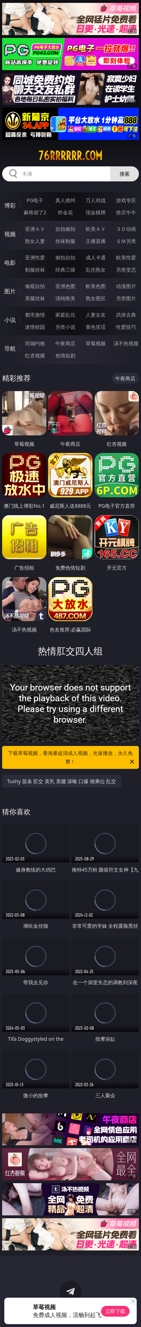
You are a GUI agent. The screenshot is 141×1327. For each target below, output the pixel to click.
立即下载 (115, 1311)
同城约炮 (35, 343)
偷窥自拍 (35, 286)
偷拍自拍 (65, 257)
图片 (10, 291)
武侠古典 (126, 314)
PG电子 (34, 200)
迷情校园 (35, 326)
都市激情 (35, 314)
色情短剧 (65, 355)
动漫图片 (126, 286)
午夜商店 (65, 343)
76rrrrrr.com (70, 155)
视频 (10, 234)
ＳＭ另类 (126, 241)
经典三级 (65, 269)
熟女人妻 (35, 241)
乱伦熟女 (96, 269)
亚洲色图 (65, 286)
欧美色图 (96, 286)
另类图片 (126, 298)
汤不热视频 (126, 343)
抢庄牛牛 (126, 212)
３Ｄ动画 (126, 228)
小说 (10, 320)
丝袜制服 (65, 241)
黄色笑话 (96, 326)
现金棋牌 (96, 212)
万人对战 (96, 200)
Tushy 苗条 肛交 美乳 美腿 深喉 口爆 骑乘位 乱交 (61, 781)
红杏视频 (35, 355)
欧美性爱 (126, 257)
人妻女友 (96, 314)
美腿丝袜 (35, 298)
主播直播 (96, 241)
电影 (10, 263)
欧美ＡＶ (96, 228)
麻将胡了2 (35, 212)
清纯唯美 (65, 298)
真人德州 (65, 200)
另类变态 (126, 269)
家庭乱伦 (65, 314)
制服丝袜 (35, 269)
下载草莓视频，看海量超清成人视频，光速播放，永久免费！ (71, 758)
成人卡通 (96, 257)
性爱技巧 (126, 326)
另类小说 (65, 326)
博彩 (10, 205)
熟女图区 (96, 298)
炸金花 (65, 212)
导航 (10, 348)
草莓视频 (96, 343)
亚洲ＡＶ (35, 228)
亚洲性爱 (35, 257)
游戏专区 (126, 200)
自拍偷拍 (65, 228)
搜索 (125, 173)
